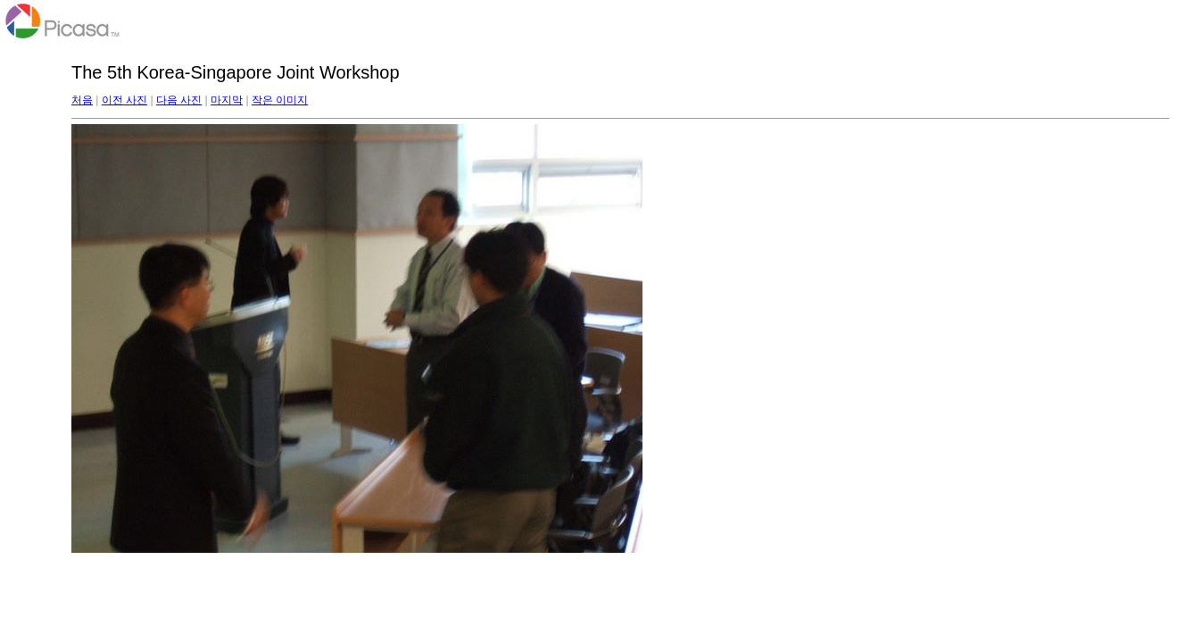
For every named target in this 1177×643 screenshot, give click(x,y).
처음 (82, 100)
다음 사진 (179, 100)
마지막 (227, 100)
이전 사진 (124, 100)
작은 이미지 (280, 100)
